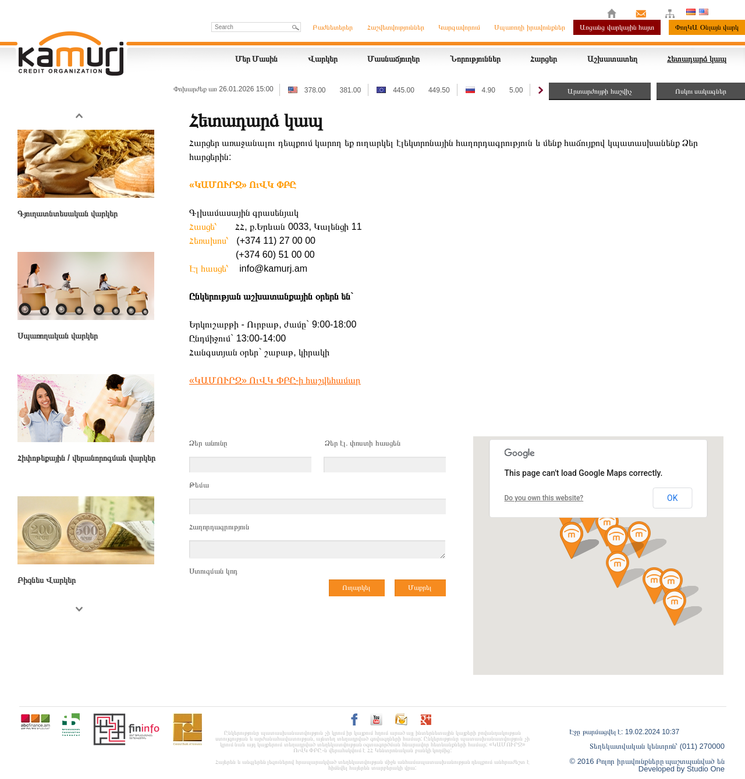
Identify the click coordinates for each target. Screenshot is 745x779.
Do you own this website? (544, 498)
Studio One (706, 768)
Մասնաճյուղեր (393, 58)
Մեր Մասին (256, 58)
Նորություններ (475, 58)
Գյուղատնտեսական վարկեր (67, 213)
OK (672, 498)
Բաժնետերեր (333, 27)
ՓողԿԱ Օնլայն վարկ (707, 27)
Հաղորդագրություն (219, 526)
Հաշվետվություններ (395, 27)
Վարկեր (323, 58)
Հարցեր (543, 58)
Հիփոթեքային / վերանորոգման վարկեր (86, 458)
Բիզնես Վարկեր (46, 580)
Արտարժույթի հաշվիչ (599, 91)
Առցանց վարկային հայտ (617, 27)
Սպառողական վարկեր (57, 335)
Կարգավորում (459, 27)
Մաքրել (419, 588)
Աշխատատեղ (612, 58)
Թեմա (199, 485)
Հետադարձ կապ (696, 58)
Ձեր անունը (208, 443)
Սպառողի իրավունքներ (529, 27)
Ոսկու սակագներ (700, 91)
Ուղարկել (356, 588)
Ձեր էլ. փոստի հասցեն (362, 443)
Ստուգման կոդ (213, 571)
